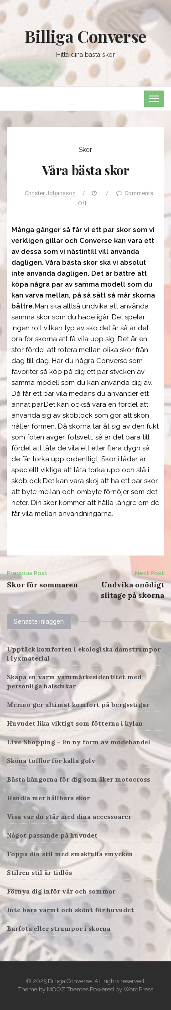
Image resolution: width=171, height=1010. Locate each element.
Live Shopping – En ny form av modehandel (78, 742)
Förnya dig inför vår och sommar (61, 891)
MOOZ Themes (67, 989)
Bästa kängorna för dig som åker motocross (78, 779)
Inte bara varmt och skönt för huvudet (70, 910)
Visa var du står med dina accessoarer (69, 817)
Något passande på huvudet (52, 835)
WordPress (138, 989)
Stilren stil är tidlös (39, 873)
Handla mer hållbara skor (48, 798)
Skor (85, 149)
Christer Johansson (50, 193)
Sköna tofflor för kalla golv (51, 761)
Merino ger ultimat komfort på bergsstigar (78, 705)
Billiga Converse (85, 36)
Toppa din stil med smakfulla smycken (70, 854)
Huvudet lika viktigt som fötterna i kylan (75, 723)
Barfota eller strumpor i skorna (58, 928)
